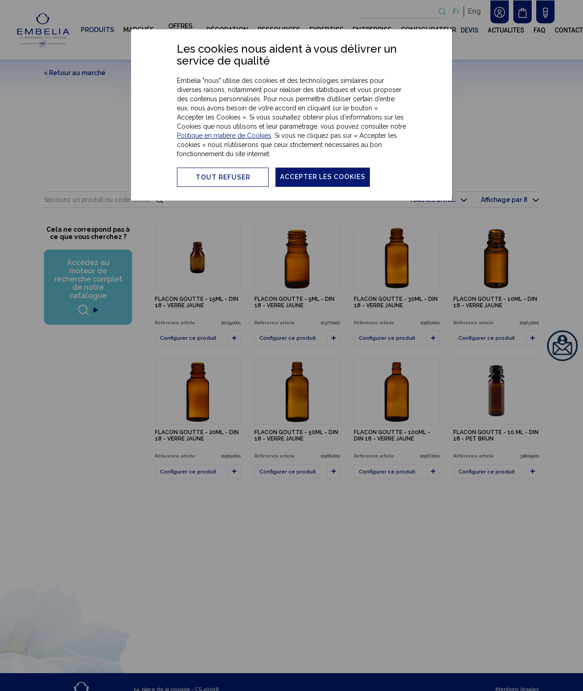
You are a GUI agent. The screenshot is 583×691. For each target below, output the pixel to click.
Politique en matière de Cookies (224, 135)
